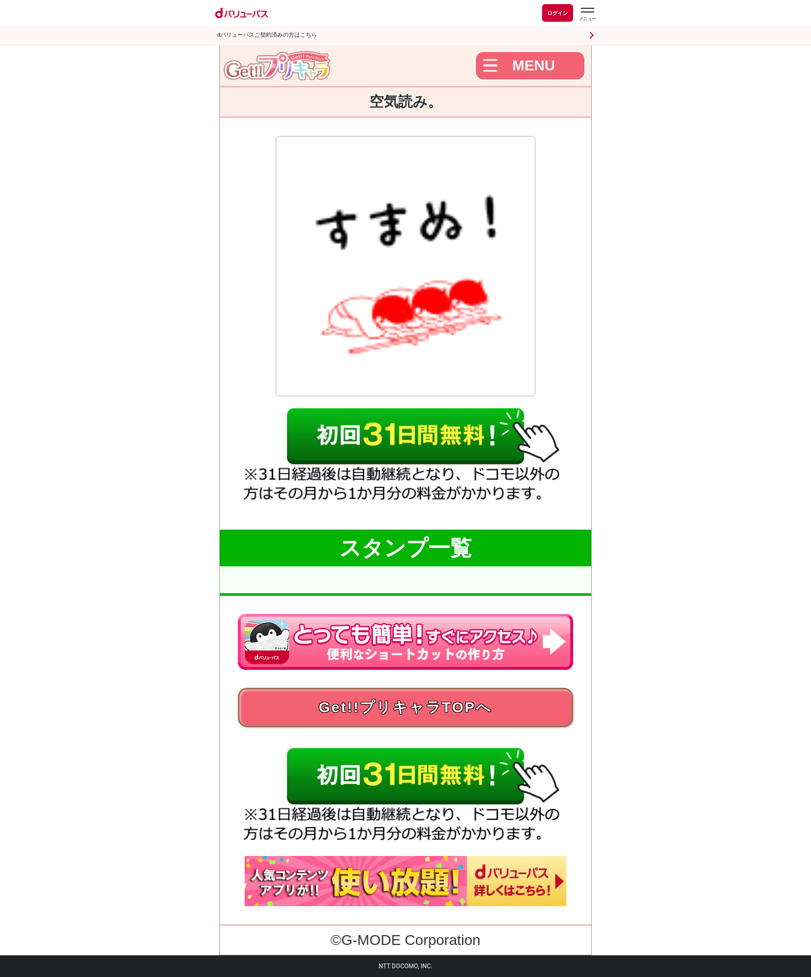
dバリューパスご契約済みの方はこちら (267, 35)
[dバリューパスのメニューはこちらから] (587, 14)
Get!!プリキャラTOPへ (405, 707)
